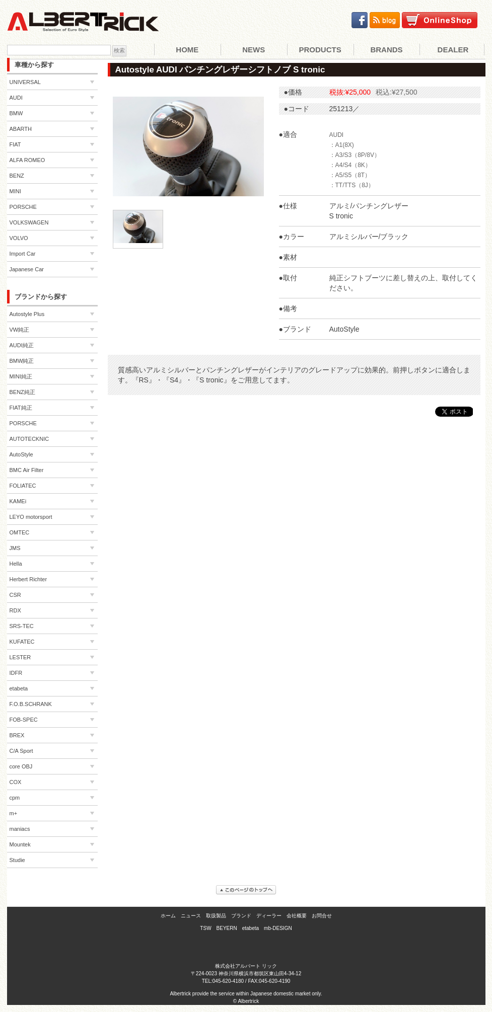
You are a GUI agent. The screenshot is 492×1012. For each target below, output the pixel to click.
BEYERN (227, 928)
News (253, 49)
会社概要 (297, 915)
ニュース (191, 915)
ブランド (241, 915)
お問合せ (322, 915)
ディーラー (269, 915)
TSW (205, 928)
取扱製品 (216, 915)
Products (320, 49)
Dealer (453, 49)
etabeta (250, 928)
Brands (386, 49)
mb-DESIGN (278, 928)
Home (187, 49)
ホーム (168, 915)
